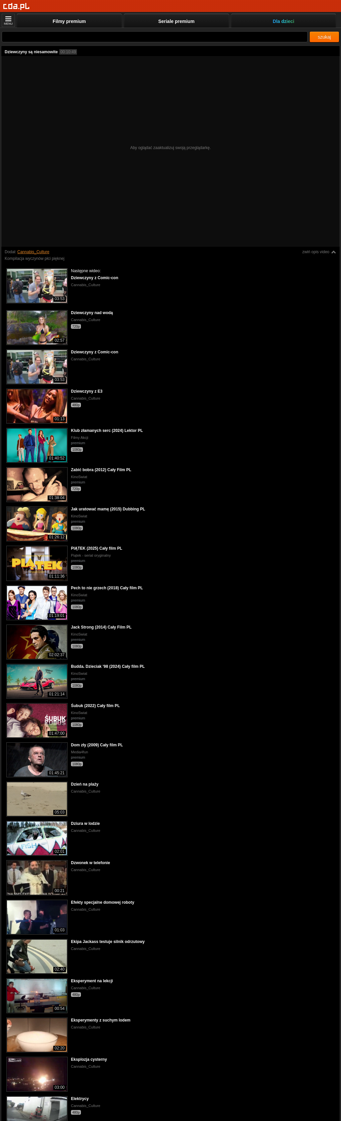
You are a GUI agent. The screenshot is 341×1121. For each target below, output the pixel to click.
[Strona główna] (16, 6)
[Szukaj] (155, 36)
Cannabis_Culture (33, 252)
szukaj (324, 37)
